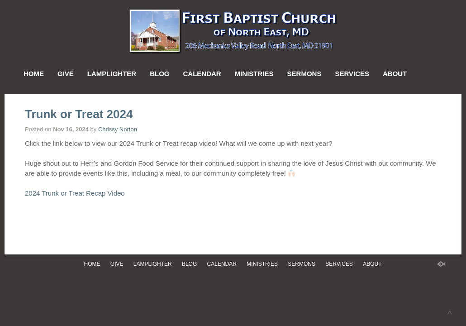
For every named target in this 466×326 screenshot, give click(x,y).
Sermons (304, 73)
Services (352, 73)
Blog (159, 73)
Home (34, 73)
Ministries (254, 73)
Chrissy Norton (117, 129)
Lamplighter (111, 73)
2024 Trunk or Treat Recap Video (75, 193)
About (395, 73)
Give (65, 73)
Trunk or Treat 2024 (79, 114)
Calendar (202, 73)
